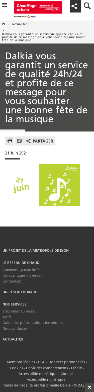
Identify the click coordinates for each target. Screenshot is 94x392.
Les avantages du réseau (23, 275)
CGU (41, 362)
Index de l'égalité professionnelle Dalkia (37, 384)
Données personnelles (67, 362)
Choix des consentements (47, 368)
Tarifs (7, 317)
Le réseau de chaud (21, 262)
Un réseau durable (21, 292)
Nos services (15, 304)
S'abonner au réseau (20, 311)
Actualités (13, 339)
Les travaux (12, 281)
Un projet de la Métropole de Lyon (36, 250)
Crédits (76, 368)
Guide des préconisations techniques (33, 322)
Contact (67, 373)
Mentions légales (21, 362)
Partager (43, 141)
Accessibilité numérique (38, 373)
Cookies (16, 368)
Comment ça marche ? (21, 270)
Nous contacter (15, 328)
